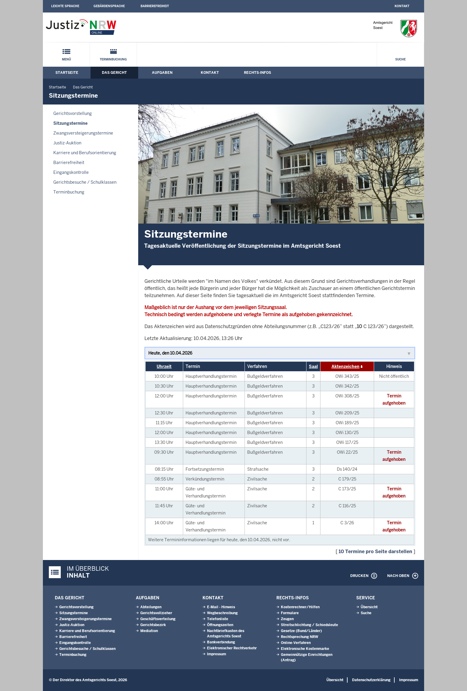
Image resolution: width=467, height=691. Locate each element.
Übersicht (369, 607)
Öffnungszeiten (220, 625)
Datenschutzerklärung (371, 680)
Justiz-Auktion (67, 143)
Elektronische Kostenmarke (305, 648)
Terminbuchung (113, 59)
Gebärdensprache (109, 6)
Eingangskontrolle (71, 172)
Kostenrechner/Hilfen (300, 607)
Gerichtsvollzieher (156, 613)
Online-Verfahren (296, 642)
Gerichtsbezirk (153, 625)
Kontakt (402, 6)
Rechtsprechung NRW (299, 636)
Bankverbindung (221, 642)
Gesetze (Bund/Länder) (301, 630)
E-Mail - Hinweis (221, 607)
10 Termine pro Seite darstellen (375, 551)
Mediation (149, 630)
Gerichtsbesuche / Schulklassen (84, 182)
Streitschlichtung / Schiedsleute (309, 625)
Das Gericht (114, 72)
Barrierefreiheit (155, 6)
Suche (400, 59)
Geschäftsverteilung (157, 619)
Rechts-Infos (257, 72)
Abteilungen (150, 607)
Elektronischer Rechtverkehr (232, 648)
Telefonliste (217, 619)
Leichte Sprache (65, 6)
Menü (66, 59)
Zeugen (287, 619)
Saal (313, 366)
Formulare (290, 613)
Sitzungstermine (70, 123)
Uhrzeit (164, 366)
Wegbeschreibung (222, 613)
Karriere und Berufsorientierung (84, 152)
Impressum (216, 654)
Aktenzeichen (345, 366)
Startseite (66, 72)
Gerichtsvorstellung (72, 113)
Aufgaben (162, 72)
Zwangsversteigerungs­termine (83, 133)
